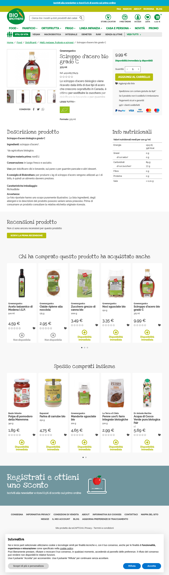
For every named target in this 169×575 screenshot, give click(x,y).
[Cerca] (56, 18)
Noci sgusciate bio (114, 306)
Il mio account (61, 519)
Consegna (17, 514)
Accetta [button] (151, 566)
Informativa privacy (38, 514)
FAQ (119, 9)
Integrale (71, 34)
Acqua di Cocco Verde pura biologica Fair (147, 419)
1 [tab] (81, 347)
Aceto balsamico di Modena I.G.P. (20, 308)
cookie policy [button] (66, 548)
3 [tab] (87, 347)
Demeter (87, 34)
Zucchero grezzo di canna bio (83, 308)
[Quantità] (132, 69)
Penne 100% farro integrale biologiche (115, 418)
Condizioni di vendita (66, 514)
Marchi (127, 9)
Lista (148, 18)
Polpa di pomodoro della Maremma (20, 418)
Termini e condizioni (104, 528)
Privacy (88, 528)
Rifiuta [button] (132, 566)
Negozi (45, 519)
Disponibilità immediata (84, 335)
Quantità (119, 69)
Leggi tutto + (67, 102)
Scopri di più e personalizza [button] (28, 566)
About (137, 9)
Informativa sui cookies (107, 514)
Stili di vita (21, 34)
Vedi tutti (134, 34)
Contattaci (131, 514)
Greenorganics (68, 51)
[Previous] (53, 96)
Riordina (148, 9)
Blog (159, 9)
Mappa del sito (149, 514)
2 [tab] (84, 347)
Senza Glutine (113, 34)
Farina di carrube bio (52, 416)
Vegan (36, 34)
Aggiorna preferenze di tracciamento (105, 519)
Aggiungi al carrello (134, 77)
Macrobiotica (52, 34)
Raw (98, 34)
